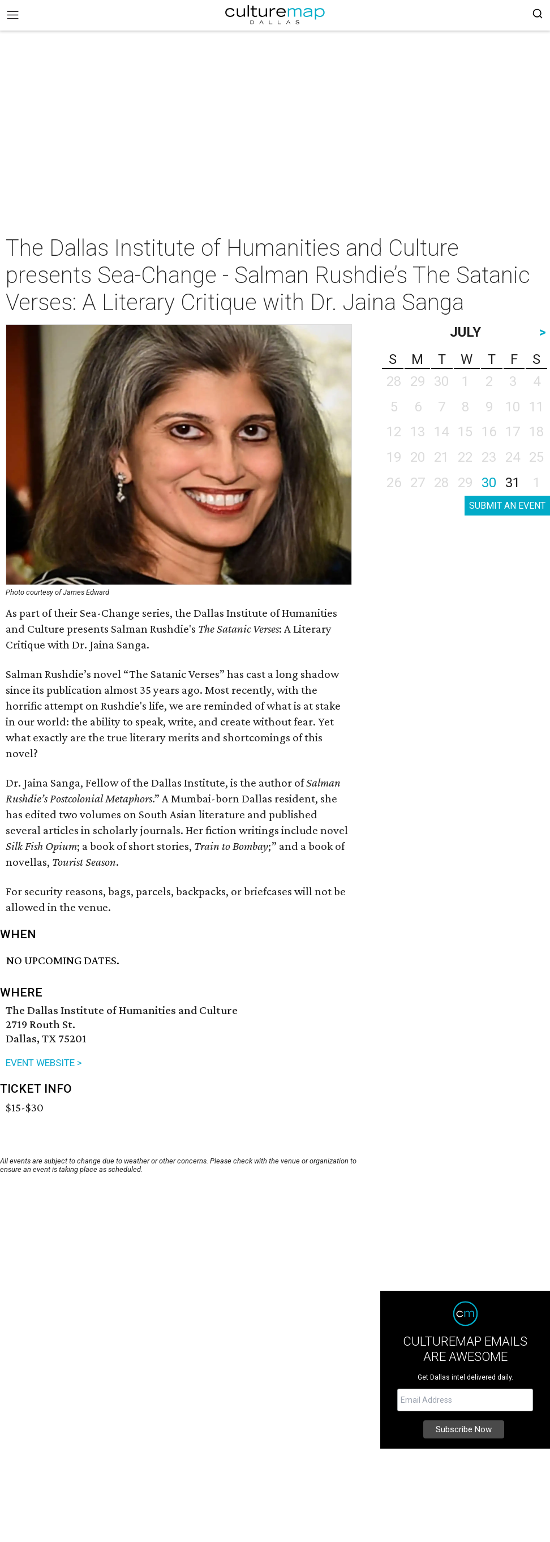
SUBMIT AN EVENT (507, 505)
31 (512, 483)
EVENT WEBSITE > (44, 1062)
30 (489, 483)
